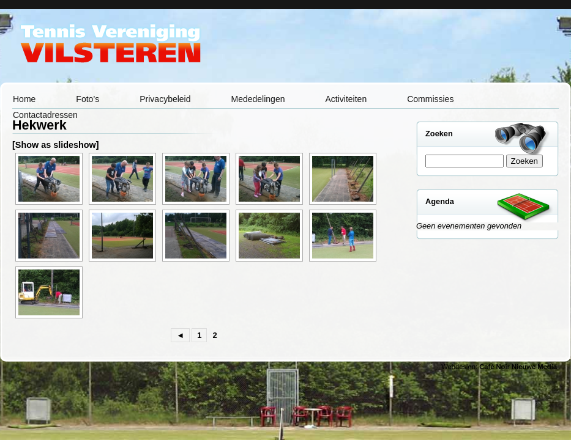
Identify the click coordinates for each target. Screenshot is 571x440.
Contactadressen (45, 115)
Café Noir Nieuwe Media (518, 366)
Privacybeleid (165, 99)
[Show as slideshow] (55, 145)
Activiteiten (346, 99)
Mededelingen (258, 99)
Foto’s (87, 99)
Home (24, 99)
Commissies (430, 99)
